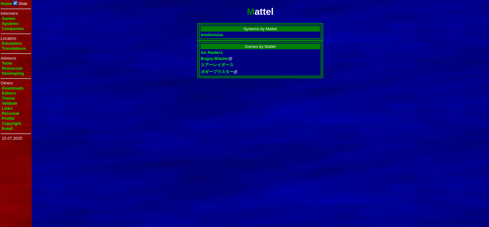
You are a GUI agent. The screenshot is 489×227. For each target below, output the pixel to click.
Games (8, 18)
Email (7, 128)
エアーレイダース (217, 64)
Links (7, 108)
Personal (10, 113)
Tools (7, 63)
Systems (10, 23)
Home (6, 3)
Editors (9, 93)
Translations (14, 48)
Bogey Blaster (214, 58)
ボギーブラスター (217, 71)
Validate (9, 103)
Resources (12, 68)
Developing (13, 73)
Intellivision (212, 34)
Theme (8, 98)
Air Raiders (211, 52)
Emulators (12, 43)
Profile (8, 118)
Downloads (13, 88)
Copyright (11, 123)
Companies (13, 28)
